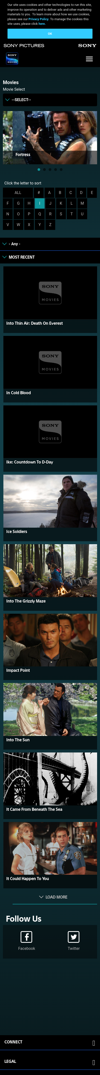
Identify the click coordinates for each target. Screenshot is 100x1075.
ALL (18, 192)
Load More (56, 897)
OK (50, 33)
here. (42, 24)
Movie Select (14, 89)
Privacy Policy (38, 19)
